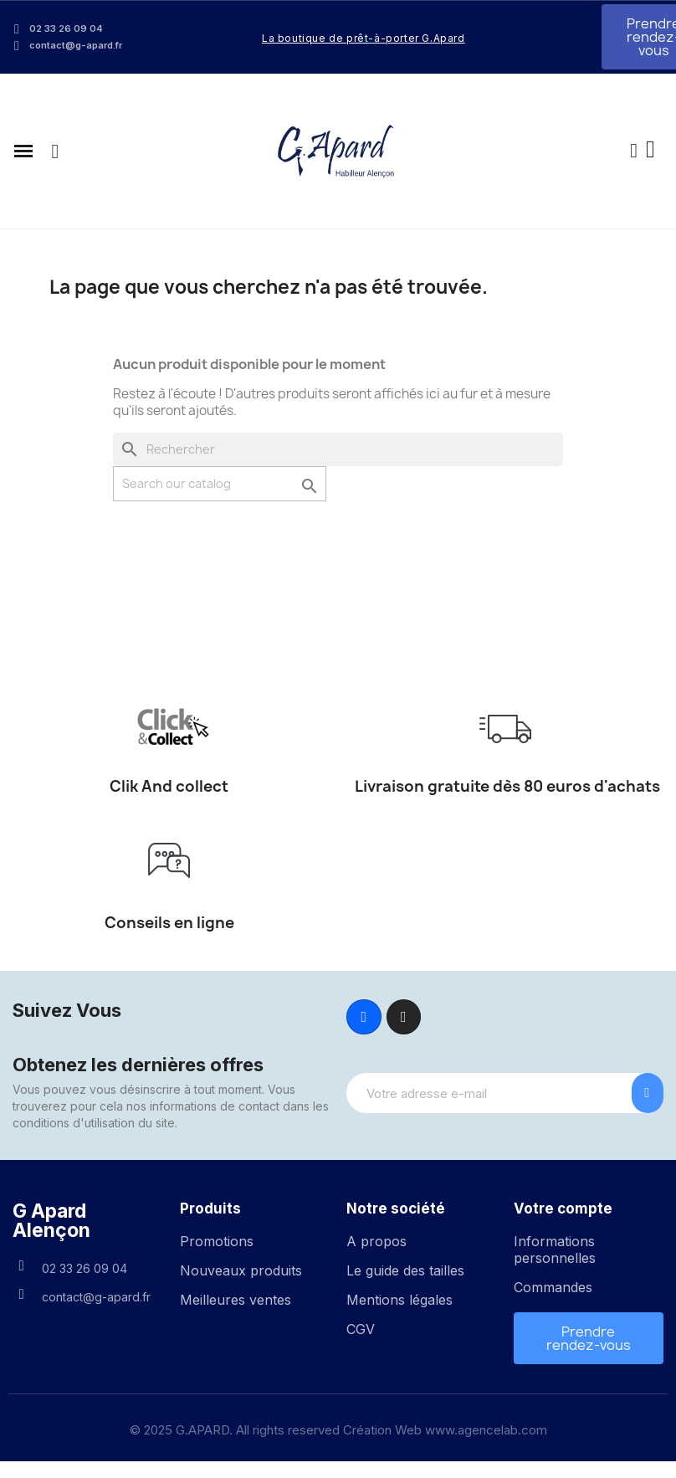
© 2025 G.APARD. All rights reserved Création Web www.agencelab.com (338, 1430)
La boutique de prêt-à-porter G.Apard (363, 38)
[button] (55, 151)
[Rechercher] (338, 449)
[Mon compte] (634, 151)
